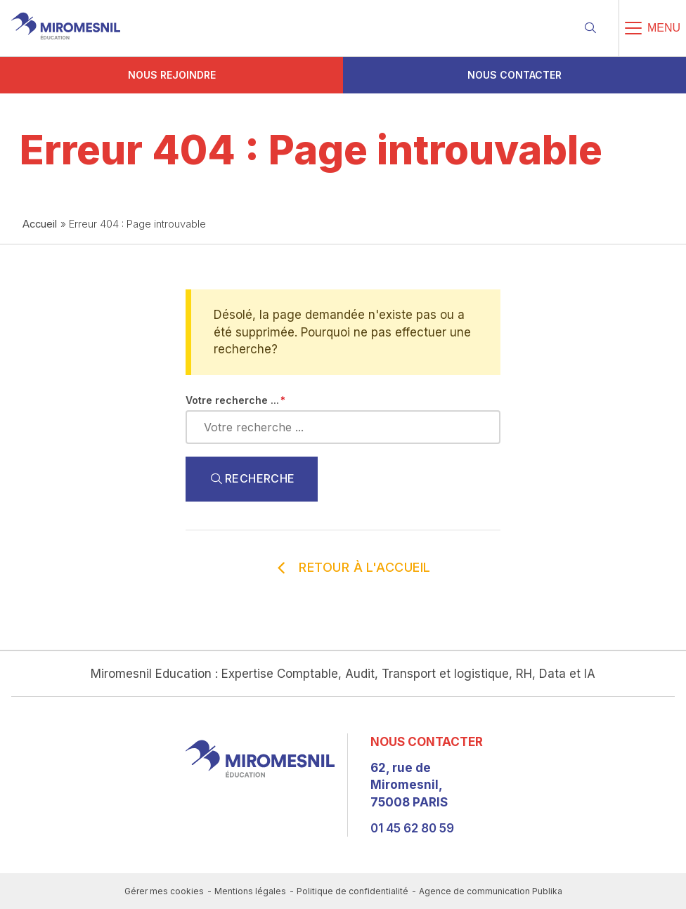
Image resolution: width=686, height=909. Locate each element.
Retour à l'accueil (348, 567)
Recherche (251, 479)
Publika (547, 891)
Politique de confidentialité (352, 891)
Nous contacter (514, 75)
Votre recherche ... (232, 400)
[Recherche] (590, 28)
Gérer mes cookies (164, 891)
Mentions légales (250, 891)
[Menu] (652, 28)
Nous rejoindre (172, 75)
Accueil (39, 224)
